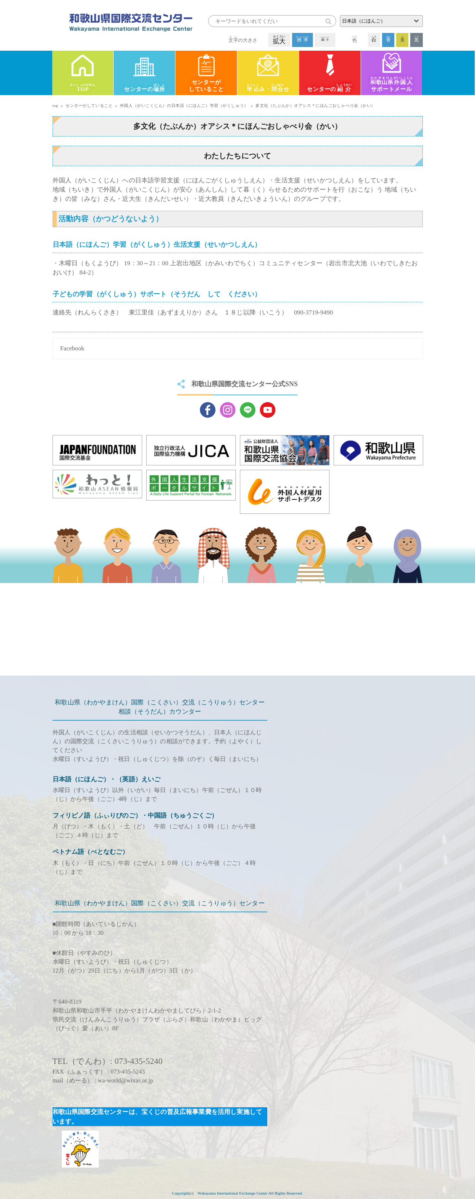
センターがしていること (206, 85)
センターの (144, 88)
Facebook (72, 348)
